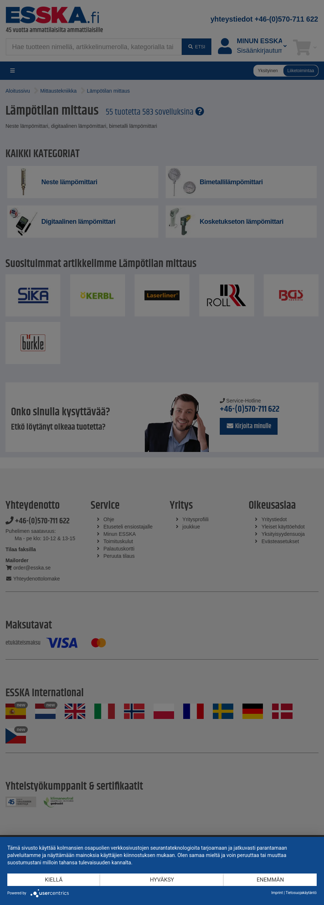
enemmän (270, 879)
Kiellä (54, 879)
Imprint (277, 893)
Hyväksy (162, 879)
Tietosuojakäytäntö (301, 893)
